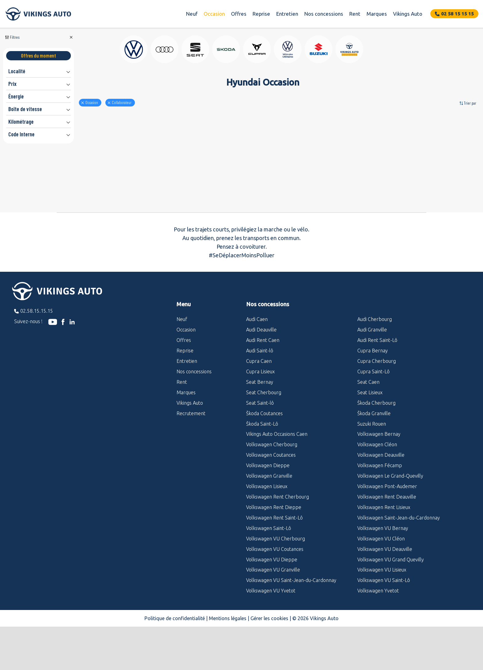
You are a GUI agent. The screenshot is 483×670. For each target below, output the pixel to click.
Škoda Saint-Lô (262, 460)
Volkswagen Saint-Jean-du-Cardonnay (398, 554)
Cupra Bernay (372, 387)
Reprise (261, 14)
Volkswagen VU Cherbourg (275, 575)
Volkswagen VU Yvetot (270, 627)
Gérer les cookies (269, 655)
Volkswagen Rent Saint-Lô (274, 554)
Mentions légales (227, 655)
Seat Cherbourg (263, 429)
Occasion (214, 14)
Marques (377, 14)
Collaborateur (157, 102)
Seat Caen (368, 419)
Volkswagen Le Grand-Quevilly (390, 513)
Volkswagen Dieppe (268, 502)
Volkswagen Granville (269, 513)
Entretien (287, 14)
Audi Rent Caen (262, 377)
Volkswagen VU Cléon (381, 575)
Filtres (15, 37)
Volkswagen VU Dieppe (271, 596)
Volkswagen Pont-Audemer (387, 523)
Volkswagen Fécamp (379, 502)
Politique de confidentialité (174, 655)
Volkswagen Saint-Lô (268, 565)
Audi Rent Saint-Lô (377, 377)
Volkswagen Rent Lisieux (383, 544)
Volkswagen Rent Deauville (386, 533)
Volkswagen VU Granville (273, 606)
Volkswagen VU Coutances (274, 586)
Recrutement (191, 450)
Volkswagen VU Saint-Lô (383, 617)
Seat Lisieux (370, 429)
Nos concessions (323, 14)
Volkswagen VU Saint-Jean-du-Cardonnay (291, 617)
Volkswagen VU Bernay (382, 565)
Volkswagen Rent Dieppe (273, 544)
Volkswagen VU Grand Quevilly (390, 596)
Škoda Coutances (264, 450)
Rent (354, 14)
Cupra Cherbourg (376, 398)
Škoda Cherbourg (376, 440)
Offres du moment (38, 55)
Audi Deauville (261, 366)
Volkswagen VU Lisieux (381, 606)
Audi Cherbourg (374, 356)
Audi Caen (257, 356)
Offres (238, 14)
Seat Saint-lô (260, 440)
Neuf (191, 14)
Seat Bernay (259, 419)
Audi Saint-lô (259, 387)
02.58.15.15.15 (36, 348)
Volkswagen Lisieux (266, 523)
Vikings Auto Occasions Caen (276, 471)
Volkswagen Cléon (377, 481)
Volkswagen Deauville (380, 492)
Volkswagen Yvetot (378, 627)
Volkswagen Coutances (271, 492)
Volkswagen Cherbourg (271, 481)
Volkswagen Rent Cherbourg (277, 533)
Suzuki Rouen (371, 460)
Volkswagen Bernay (378, 471)
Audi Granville (372, 366)
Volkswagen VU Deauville (384, 586)
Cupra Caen (259, 398)
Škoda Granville (374, 450)
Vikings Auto (407, 14)
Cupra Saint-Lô (373, 408)
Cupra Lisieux (260, 408)
